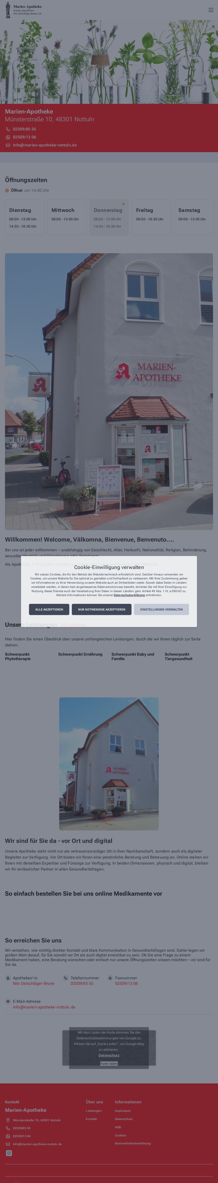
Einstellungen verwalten (161, 609)
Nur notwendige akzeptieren (101, 609)
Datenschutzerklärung (129, 595)
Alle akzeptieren (49, 609)
